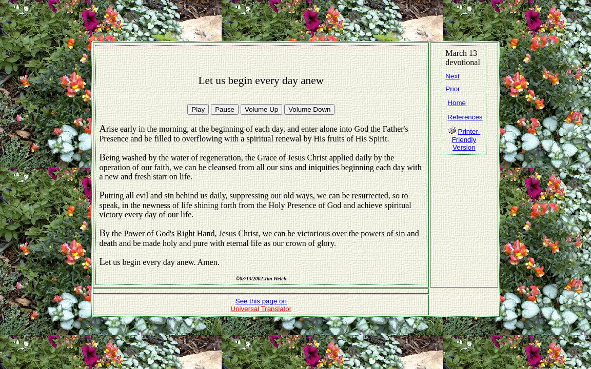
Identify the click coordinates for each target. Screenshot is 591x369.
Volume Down (309, 109)
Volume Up (261, 109)
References (464, 117)
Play (198, 109)
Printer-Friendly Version (466, 139)
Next (452, 76)
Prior (452, 89)
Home (456, 103)
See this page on (261, 305)
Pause (224, 109)
